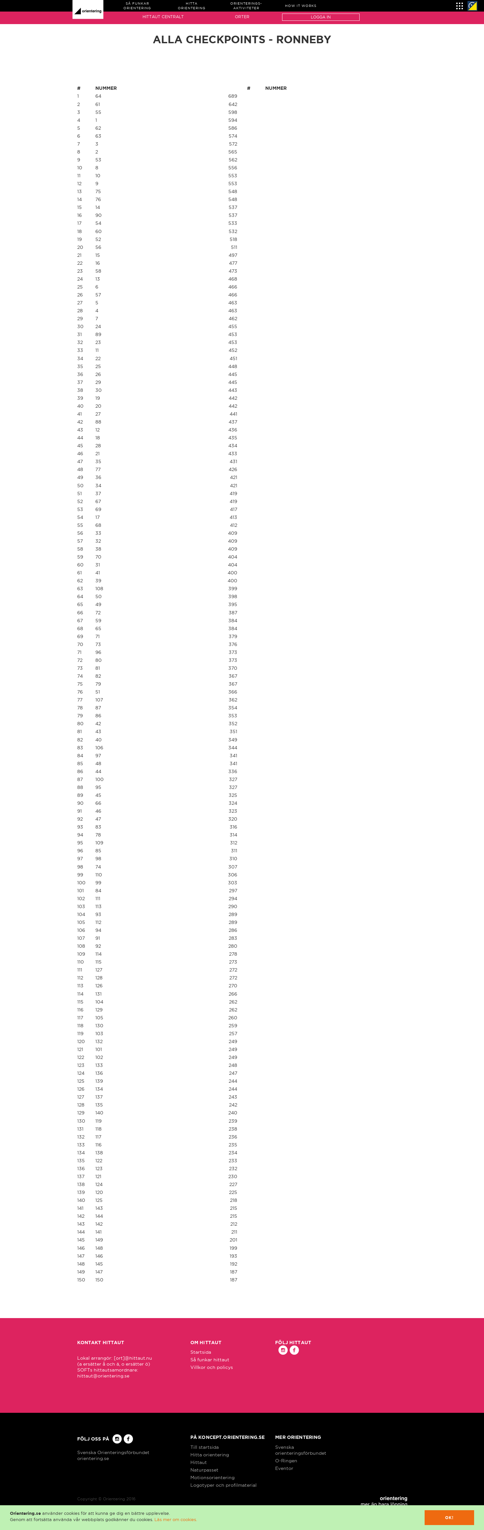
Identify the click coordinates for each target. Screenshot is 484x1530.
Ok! (449, 1517)
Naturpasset (204, 1470)
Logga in (321, 17)
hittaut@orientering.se (103, 1375)
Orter (242, 17)
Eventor (284, 1468)
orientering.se (93, 1458)
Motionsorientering (212, 1477)
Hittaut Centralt (163, 17)
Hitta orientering (209, 1454)
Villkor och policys (211, 1367)
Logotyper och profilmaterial (223, 1485)
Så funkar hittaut (209, 1359)
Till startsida (204, 1447)
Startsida (200, 1352)
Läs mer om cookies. (175, 1519)
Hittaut (198, 1462)
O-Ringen (286, 1460)
